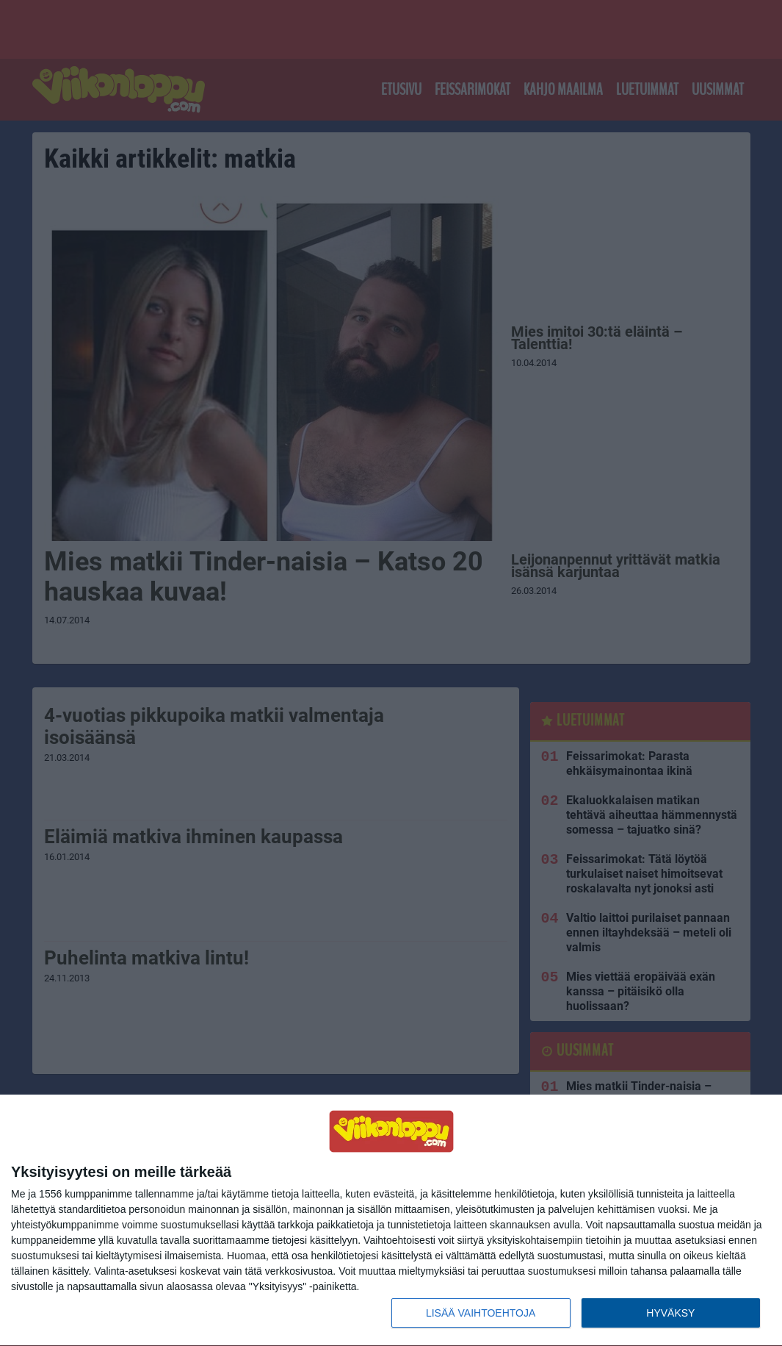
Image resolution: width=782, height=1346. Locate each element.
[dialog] (391, 1220)
